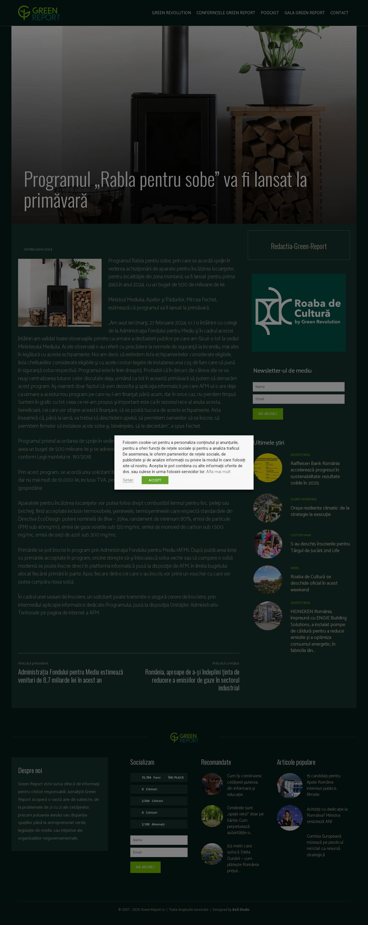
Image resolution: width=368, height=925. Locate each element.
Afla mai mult (218, 471)
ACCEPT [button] (155, 480)
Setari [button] (128, 480)
